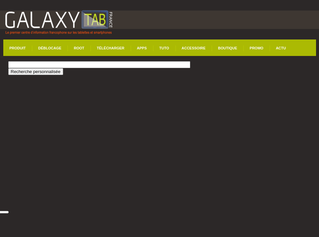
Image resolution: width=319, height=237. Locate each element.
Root (79, 48)
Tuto (164, 48)
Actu (281, 48)
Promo (256, 48)
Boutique (227, 48)
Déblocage (49, 48)
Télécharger (110, 48)
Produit (18, 48)
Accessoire (194, 48)
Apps (142, 48)
